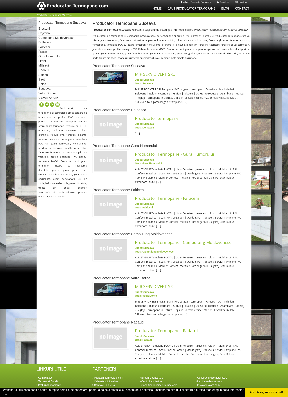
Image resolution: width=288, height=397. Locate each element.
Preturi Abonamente (49, 385)
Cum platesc (45, 377)
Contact (242, 8)
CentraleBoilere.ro (103, 385)
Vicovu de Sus (48, 98)
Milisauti (44, 65)
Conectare (223, 2)
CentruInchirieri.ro (151, 381)
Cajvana (44, 33)
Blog (225, 8)
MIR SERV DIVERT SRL (155, 74)
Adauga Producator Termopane (196, 2)
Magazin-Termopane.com (107, 377)
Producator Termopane (49, 15)
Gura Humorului (49, 56)
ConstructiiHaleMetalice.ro (211, 377)
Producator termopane (157, 118)
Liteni (42, 61)
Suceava (44, 88)
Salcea (43, 75)
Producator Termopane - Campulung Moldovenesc (183, 242)
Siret (41, 79)
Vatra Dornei (47, 93)
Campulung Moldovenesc (55, 38)
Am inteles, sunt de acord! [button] (266, 392)
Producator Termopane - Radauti (166, 330)
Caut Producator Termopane (191, 8)
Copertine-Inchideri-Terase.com (158, 385)
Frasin (42, 51)
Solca (42, 84)
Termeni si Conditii (48, 381)
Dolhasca (44, 42)
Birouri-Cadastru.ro (151, 377)
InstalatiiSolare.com (208, 385)
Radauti (43, 70)
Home (157, 8)
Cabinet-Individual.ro (105, 381)
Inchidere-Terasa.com (209, 381)
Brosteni (44, 28)
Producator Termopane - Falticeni (167, 198)
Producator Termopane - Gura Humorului (174, 154)
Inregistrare (241, 2)
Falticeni (44, 47)
